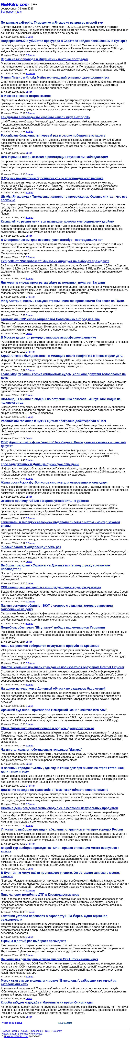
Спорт (29, 92)
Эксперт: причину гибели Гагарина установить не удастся (45, 501)
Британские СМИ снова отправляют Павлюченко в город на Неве (50, 319)
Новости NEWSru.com (16, 1036)
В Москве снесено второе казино (26, 96)
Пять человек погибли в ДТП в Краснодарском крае (40, 894)
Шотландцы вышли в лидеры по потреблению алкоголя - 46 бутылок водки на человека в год (61, 400)
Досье (15, 1031)
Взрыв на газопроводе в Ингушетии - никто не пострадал (44, 59)
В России (30, 55)
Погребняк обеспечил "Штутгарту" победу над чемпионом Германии (53, 627)
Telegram (57, 1031)
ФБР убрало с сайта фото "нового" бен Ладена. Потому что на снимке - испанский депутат (63, 444)
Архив (24, 1031)
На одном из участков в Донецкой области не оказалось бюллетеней (53, 688)
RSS (47, 1031)
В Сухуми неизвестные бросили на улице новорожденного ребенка (52, 178)
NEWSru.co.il (9, 1033)
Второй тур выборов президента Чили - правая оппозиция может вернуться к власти (60, 849)
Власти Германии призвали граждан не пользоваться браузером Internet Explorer (62, 667)
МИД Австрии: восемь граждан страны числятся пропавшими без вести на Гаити (62, 301)
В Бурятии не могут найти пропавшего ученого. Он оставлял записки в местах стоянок (60, 874)
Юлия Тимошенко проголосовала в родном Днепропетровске (47, 728)
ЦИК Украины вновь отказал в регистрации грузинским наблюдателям (54, 157)
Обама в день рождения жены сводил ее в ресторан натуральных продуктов (59, 808)
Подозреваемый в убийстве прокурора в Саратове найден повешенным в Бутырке (64, 41)
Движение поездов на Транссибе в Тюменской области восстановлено (54, 789)
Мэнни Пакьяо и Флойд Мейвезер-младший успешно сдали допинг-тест (55, 77)
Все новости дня (11, 11)
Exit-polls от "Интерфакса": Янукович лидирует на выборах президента (55, 261)
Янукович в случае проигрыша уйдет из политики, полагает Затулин (53, 282)
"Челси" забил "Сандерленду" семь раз (31, 547)
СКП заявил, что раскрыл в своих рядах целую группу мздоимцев (51, 587)
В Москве (23, 1033)
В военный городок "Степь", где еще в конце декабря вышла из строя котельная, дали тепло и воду (62, 769)
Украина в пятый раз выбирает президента (33, 941)
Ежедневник (36, 1031)
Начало (6, 1031)
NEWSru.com (15, 4)
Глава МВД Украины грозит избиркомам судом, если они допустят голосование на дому (63, 375)
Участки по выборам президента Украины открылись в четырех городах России (62, 829)
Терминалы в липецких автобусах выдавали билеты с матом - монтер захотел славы (60, 523)
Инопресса (36, 1033)
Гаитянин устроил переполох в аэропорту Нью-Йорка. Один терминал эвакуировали (54, 917)
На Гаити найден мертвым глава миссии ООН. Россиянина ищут (49, 959)
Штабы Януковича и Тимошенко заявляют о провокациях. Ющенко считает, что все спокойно (64, 198)
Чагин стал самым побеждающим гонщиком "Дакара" (41, 749)
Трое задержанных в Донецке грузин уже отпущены (40, 464)
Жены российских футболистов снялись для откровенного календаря (54, 482)
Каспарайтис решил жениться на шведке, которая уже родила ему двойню (57, 221)
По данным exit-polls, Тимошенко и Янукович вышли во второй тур (52, 22)
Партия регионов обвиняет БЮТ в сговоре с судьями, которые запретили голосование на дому (57, 607)
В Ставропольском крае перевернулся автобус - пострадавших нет (52, 240)
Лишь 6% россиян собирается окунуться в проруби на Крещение (50, 646)
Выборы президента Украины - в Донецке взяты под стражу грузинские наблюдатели (55, 567)
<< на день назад (12, 1022)
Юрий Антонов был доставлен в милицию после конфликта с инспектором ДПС (62, 356)
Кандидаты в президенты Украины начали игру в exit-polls (45, 117)
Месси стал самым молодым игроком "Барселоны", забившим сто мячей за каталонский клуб (58, 982)
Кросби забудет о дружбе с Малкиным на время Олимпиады (47, 1002)
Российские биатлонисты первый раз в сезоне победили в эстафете (53, 135)
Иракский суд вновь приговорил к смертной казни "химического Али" (54, 710)
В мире (29, 37)
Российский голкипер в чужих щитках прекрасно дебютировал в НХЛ (53, 421)
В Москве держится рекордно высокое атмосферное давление (48, 337)
